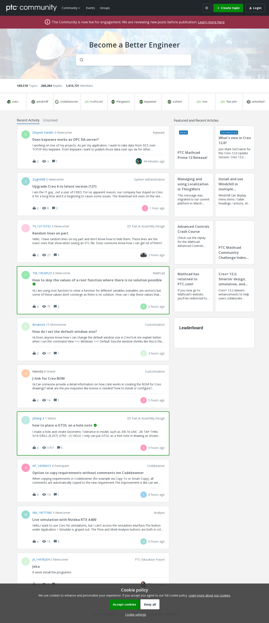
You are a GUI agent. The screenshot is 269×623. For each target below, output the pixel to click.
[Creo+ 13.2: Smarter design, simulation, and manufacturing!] (234, 290)
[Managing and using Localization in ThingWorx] (194, 195)
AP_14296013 (41, 465)
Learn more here (211, 22)
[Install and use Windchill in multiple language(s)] (234, 195)
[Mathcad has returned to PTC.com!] (194, 290)
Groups (105, 8)
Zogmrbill (38, 179)
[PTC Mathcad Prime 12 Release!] (194, 147)
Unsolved (50, 120)
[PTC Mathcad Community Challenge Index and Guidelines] (234, 242)
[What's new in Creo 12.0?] (234, 147)
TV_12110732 (41, 226)
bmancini (38, 324)
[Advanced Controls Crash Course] (194, 242)
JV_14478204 (41, 559)
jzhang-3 (38, 418)
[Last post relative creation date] (154, 161)
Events (90, 8)
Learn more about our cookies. (210, 595)
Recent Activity (28, 120)
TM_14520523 (42, 273)
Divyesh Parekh (42, 132)
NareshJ (37, 371)
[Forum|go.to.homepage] (31, 7)
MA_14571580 (42, 512)
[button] (134, 614)
